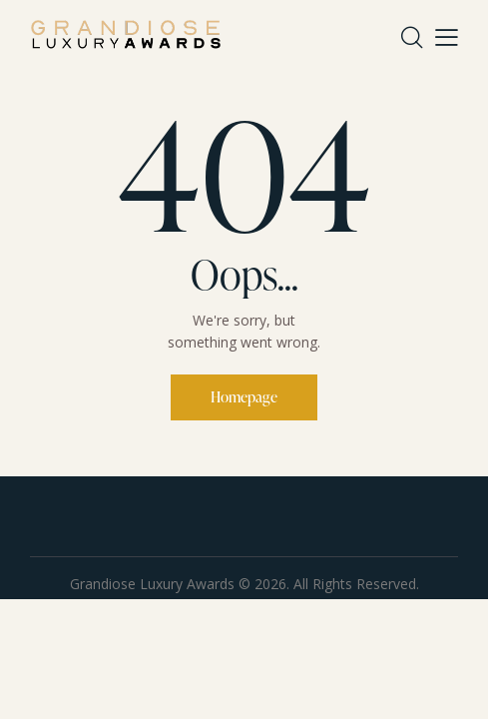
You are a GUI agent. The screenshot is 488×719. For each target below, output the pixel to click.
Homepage (244, 396)
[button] (446, 36)
